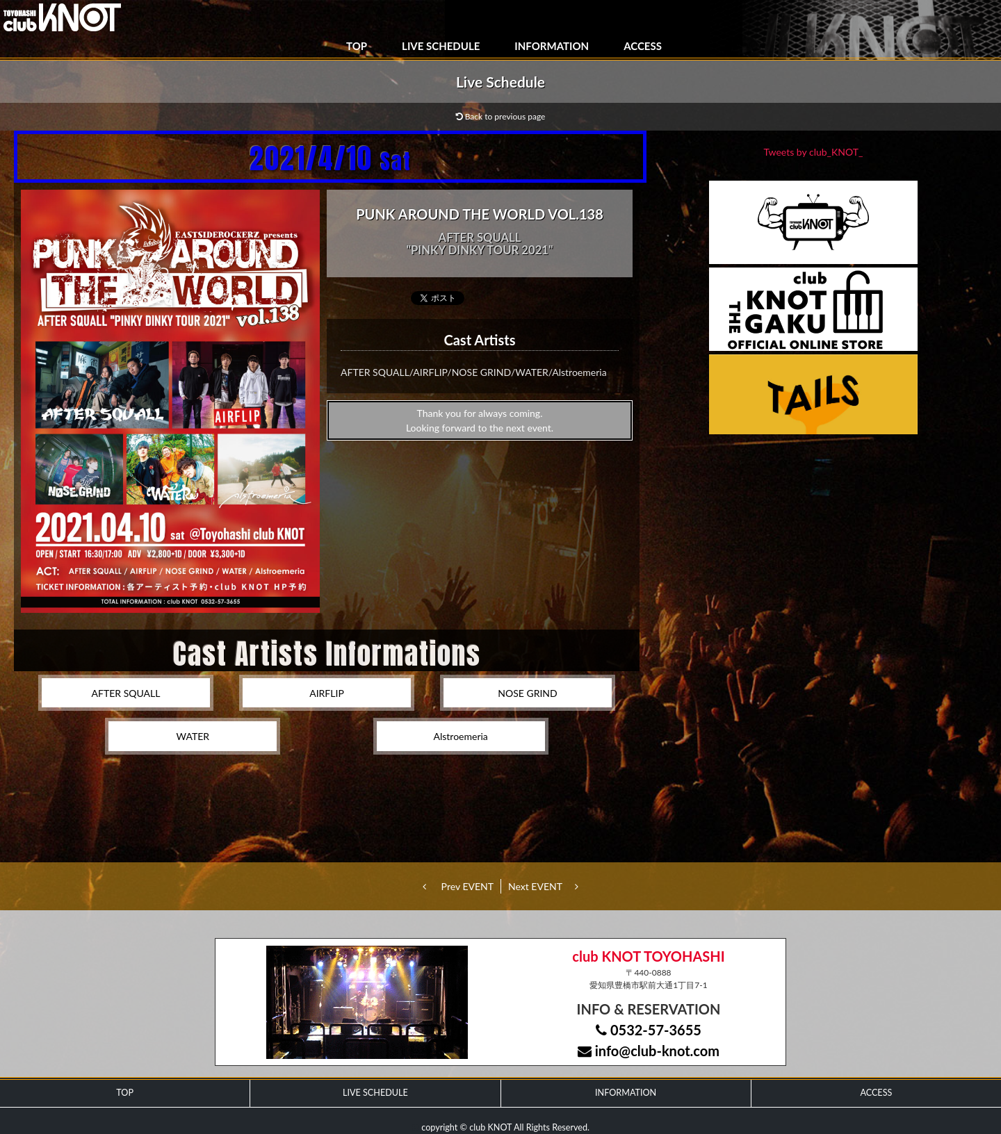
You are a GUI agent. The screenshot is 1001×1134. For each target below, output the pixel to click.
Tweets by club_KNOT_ (813, 152)
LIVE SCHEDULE (441, 46)
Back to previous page (501, 116)
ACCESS (643, 46)
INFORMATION (551, 46)
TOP (356, 46)
